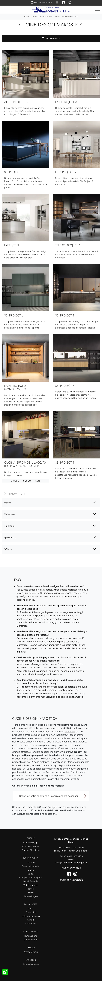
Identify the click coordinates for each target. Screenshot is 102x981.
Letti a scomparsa (31, 916)
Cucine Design (45, 16)
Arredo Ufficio (31, 951)
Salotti (30, 873)
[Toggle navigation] (97, 9)
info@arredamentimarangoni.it (71, 862)
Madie (31, 869)
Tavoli (31, 888)
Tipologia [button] (9, 526)
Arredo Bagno (31, 896)
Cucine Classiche (31, 850)
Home (26, 16)
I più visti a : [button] (10, 537)
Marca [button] (7, 502)
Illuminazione (31, 935)
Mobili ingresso (30, 885)
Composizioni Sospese (30, 877)
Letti (30, 908)
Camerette (30, 923)
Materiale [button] (9, 514)
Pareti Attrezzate (30, 866)
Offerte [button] (8, 549)
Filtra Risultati (51, 38)
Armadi (30, 919)
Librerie (31, 862)
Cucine (34, 16)
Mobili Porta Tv (30, 881)
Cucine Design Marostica (66, 16)
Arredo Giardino (31, 964)
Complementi (31, 939)
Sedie (31, 892)
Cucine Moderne (30, 846)
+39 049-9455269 (73, 856)
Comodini (31, 912)
